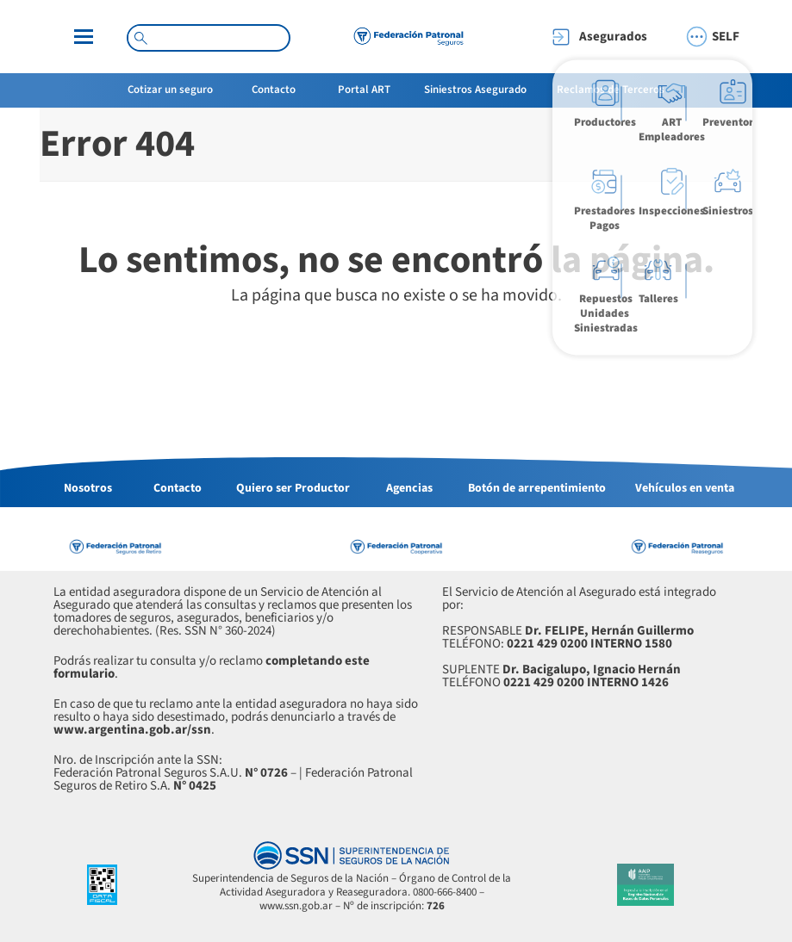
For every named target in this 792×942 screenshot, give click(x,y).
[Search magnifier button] (140, 38)
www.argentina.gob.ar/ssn (132, 730)
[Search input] (216, 37)
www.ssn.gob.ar (296, 906)
